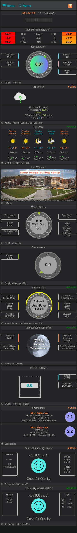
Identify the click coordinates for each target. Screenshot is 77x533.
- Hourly (15, 163)
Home (24, 5)
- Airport (15, 123)
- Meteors (26, 323)
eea (44, 455)
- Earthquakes (26, 123)
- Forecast (16, 83)
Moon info (7, 323)
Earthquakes (8, 444)
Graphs (6, 83)
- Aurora (18, 323)
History (6, 123)
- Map (24, 283)
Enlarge (6, 203)
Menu (9, 5)
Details (6, 163)
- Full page (24, 163)
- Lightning (38, 123)
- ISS (39, 323)
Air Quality (7, 484)
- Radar (25, 404)
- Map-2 (24, 484)
